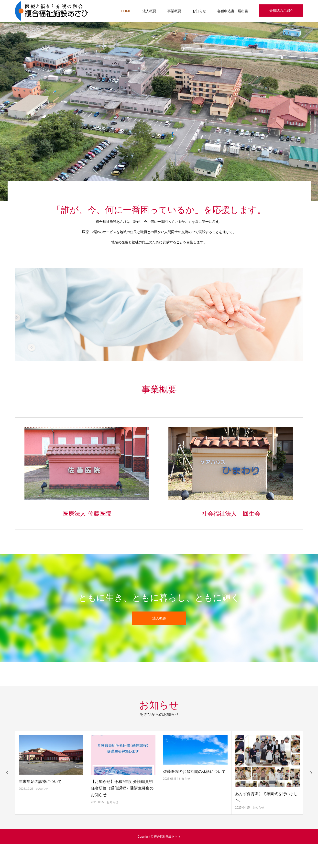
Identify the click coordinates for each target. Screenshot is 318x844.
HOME (126, 11)
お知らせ (199, 11)
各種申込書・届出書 (232, 11)
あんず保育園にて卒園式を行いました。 (266, 797)
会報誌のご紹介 (281, 10)
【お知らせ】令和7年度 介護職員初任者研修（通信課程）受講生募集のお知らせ (122, 788)
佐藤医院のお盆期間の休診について (194, 771)
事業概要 (174, 11)
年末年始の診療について (40, 781)
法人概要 (149, 11)
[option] (159, 111)
